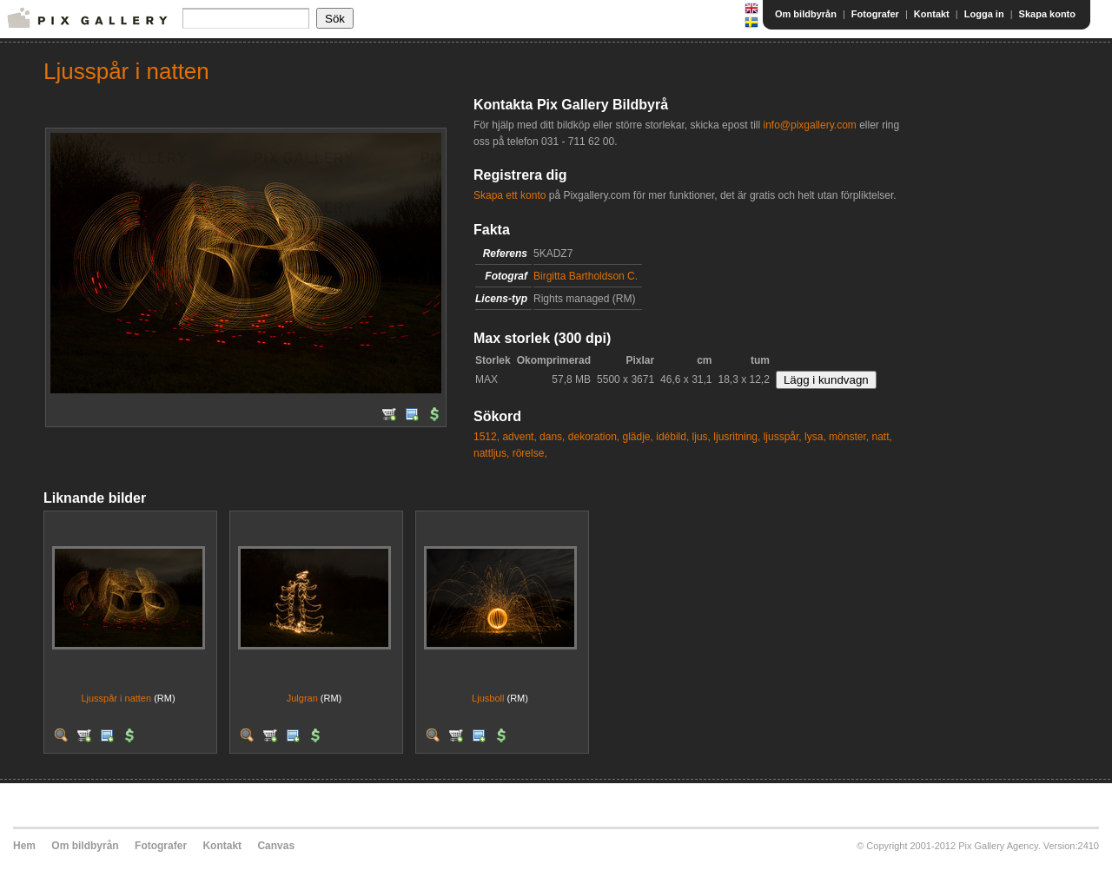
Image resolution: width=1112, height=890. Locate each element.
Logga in (984, 14)
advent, (519, 437)
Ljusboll (488, 698)
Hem (24, 846)
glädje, (638, 437)
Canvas (276, 846)
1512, (486, 437)
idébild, (672, 437)
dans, (552, 437)
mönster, (849, 437)
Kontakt (932, 14)
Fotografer (875, 14)
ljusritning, (736, 437)
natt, (881, 437)
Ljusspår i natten (116, 698)
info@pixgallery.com (809, 125)
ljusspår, (783, 437)
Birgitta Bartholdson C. (585, 276)
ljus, (701, 437)
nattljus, (491, 453)
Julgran (302, 698)
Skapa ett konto (509, 195)
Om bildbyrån (806, 14)
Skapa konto (1047, 14)
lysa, (815, 437)
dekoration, (593, 437)
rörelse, (530, 453)
